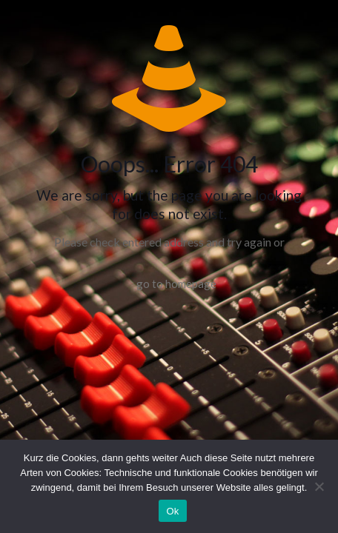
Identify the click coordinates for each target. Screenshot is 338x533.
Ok (172, 511)
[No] (319, 486)
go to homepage (176, 283)
